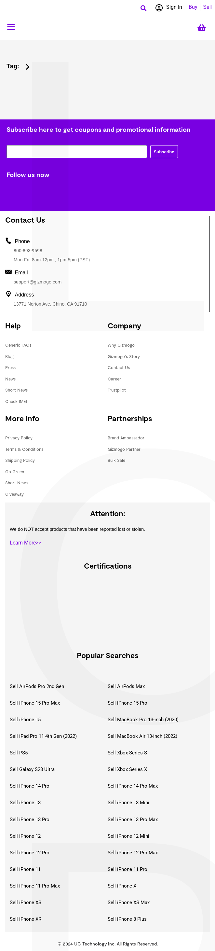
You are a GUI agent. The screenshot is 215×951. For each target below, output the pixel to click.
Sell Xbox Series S (127, 753)
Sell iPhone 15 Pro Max (35, 703)
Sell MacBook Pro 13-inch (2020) (143, 720)
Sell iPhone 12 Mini (128, 836)
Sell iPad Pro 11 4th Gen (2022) (43, 736)
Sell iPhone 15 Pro (127, 703)
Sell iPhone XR (25, 919)
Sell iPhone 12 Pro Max (133, 853)
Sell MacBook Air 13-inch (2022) (142, 736)
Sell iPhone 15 (25, 720)
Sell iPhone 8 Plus (127, 919)
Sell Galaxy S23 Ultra (32, 769)
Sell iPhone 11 (25, 869)
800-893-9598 (28, 250)
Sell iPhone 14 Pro (29, 786)
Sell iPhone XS (25, 902)
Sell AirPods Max (126, 686)
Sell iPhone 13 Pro (29, 819)
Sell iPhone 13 (25, 803)
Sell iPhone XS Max (129, 902)
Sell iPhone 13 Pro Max (133, 819)
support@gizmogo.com (37, 281)
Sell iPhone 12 (25, 836)
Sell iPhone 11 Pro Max (35, 886)
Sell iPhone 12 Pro (29, 853)
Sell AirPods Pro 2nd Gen (37, 686)
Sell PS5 (19, 753)
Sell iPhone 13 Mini (128, 803)
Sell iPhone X (122, 886)
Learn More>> (25, 543)
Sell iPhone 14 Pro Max (133, 786)
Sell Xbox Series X (127, 769)
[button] (143, 8)
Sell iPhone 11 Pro (127, 869)
